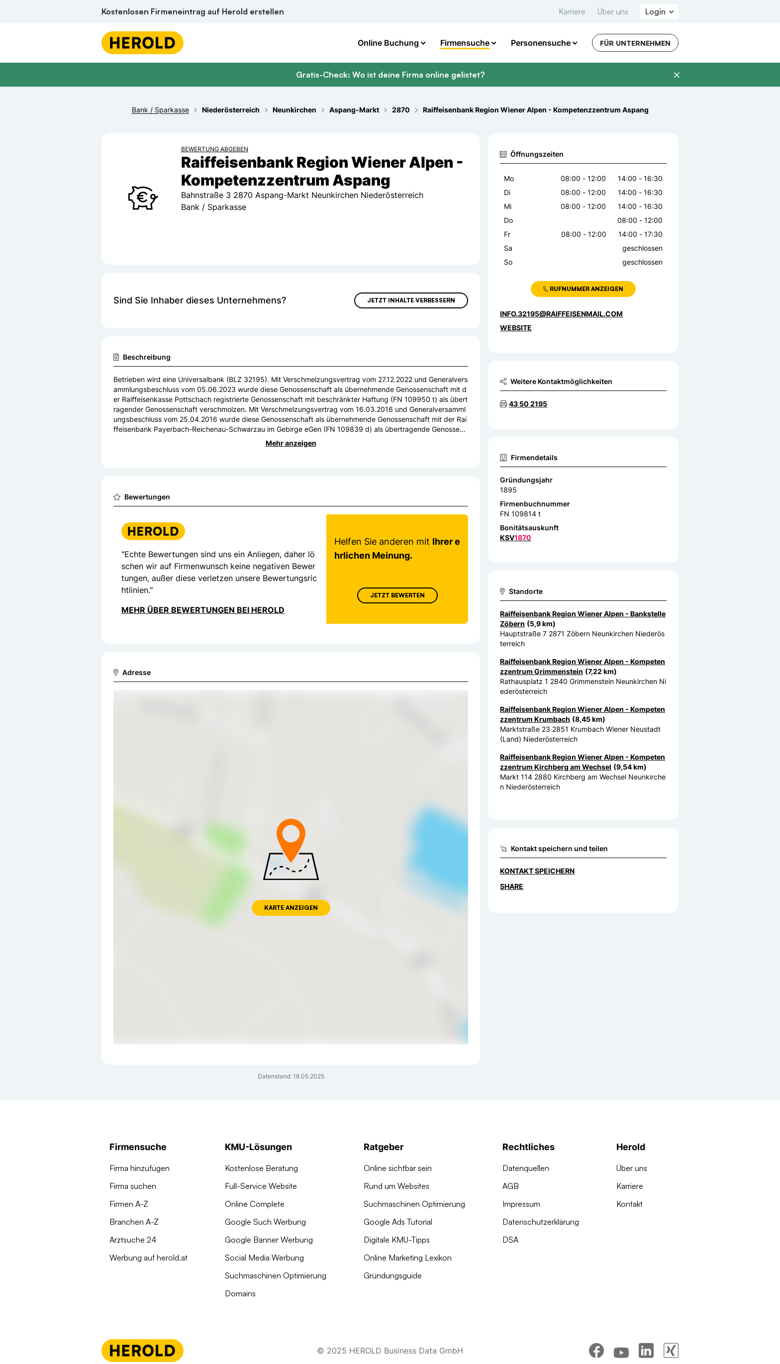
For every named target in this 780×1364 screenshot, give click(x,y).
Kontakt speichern (537, 871)
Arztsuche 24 (132, 1240)
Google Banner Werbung (269, 1240)
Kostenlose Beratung (261, 1168)
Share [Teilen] (511, 886)
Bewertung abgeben (214, 149)
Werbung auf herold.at (148, 1258)
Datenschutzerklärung (540, 1222)
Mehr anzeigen (291, 443)
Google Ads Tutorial (398, 1222)
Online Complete (255, 1204)
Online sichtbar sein (398, 1168)
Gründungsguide (393, 1275)
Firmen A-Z (128, 1204)
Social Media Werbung (264, 1258)
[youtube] (621, 1351)
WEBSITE (516, 327)
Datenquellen (525, 1168)
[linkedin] (646, 1351)
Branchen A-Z (134, 1222)
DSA (510, 1240)
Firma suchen (132, 1186)
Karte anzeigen (291, 907)
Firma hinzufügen (139, 1168)
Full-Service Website (261, 1186)
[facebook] (596, 1351)
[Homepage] (142, 42)
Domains (240, 1293)
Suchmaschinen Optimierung (275, 1275)
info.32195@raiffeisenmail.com (561, 313)
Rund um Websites (396, 1186)
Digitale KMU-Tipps (397, 1240)
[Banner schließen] (676, 75)
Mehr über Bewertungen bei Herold (203, 610)
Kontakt (629, 1204)
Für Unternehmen (635, 43)
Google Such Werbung (265, 1222)
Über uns (612, 11)
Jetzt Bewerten (397, 595)
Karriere (572, 11)
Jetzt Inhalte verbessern (411, 300)
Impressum (521, 1204)
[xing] (671, 1351)
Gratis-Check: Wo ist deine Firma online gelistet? (390, 75)
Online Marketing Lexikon (408, 1258)
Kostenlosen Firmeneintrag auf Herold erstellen (192, 11)
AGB (510, 1186)
